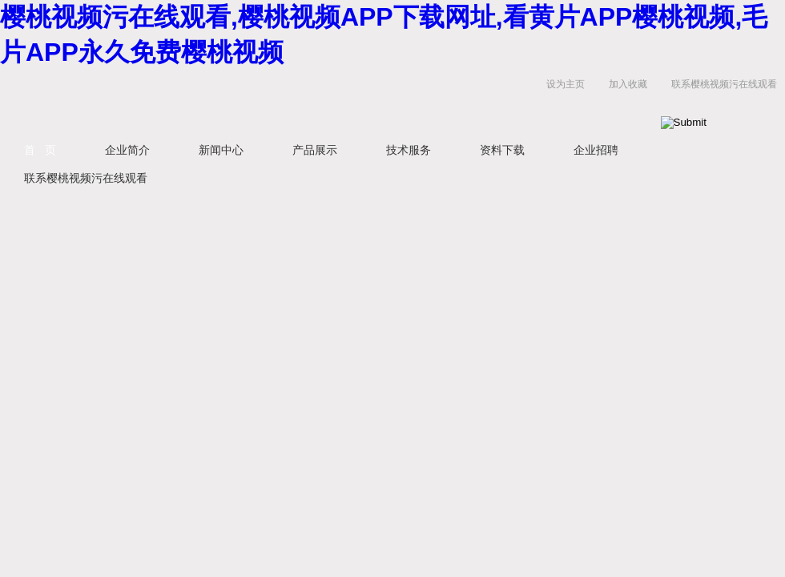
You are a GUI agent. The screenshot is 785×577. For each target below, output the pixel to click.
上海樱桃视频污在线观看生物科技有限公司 (200, 101)
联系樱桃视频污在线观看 (724, 84)
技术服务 (408, 149)
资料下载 (502, 149)
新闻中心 (221, 149)
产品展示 (314, 149)
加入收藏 (628, 84)
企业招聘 (596, 149)
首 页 (40, 149)
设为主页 (565, 84)
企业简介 (127, 149)
